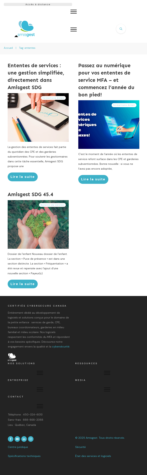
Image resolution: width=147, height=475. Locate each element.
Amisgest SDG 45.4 (30, 194)
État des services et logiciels (93, 456)
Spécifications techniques (24, 456)
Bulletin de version (52, 205)
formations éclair (53, 98)
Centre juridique (18, 447)
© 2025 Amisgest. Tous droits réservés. (100, 437)
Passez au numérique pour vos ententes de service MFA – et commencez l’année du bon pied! (106, 80)
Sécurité (80, 447)
